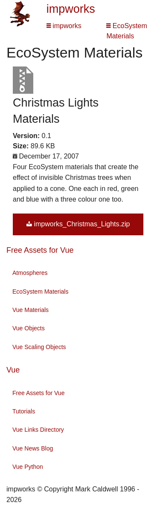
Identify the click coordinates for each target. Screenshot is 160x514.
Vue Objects (28, 328)
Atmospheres (29, 272)
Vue (13, 370)
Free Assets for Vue (39, 250)
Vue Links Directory (38, 429)
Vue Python (27, 466)
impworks (71, 9)
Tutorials (23, 411)
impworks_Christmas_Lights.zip (78, 224)
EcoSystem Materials (40, 291)
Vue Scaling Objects (39, 347)
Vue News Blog (32, 448)
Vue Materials (30, 309)
